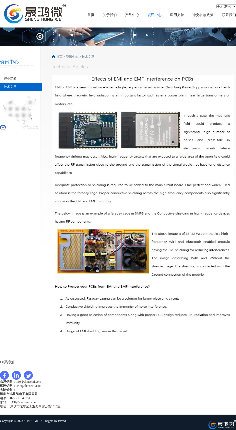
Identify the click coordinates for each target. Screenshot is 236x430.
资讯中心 (155, 15)
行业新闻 (10, 78)
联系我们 (229, 15)
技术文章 (10, 86)
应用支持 (177, 15)
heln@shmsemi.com (28, 385)
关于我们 (110, 15)
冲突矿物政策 (203, 15)
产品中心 (132, 15)
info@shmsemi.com (28, 381)
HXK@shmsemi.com (23, 402)
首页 (90, 15)
